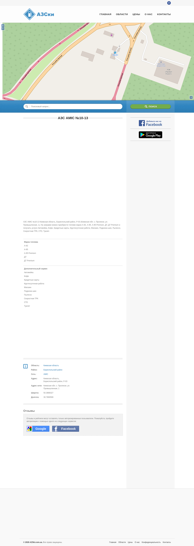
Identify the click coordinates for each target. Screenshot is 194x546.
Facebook (68, 428)
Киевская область (51, 365)
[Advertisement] (73, 145)
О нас (149, 14)
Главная (105, 14)
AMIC (45, 374)
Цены (136, 14)
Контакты (164, 14)
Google (40, 428)
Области (122, 14)
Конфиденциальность (151, 542)
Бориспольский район (52, 370)
